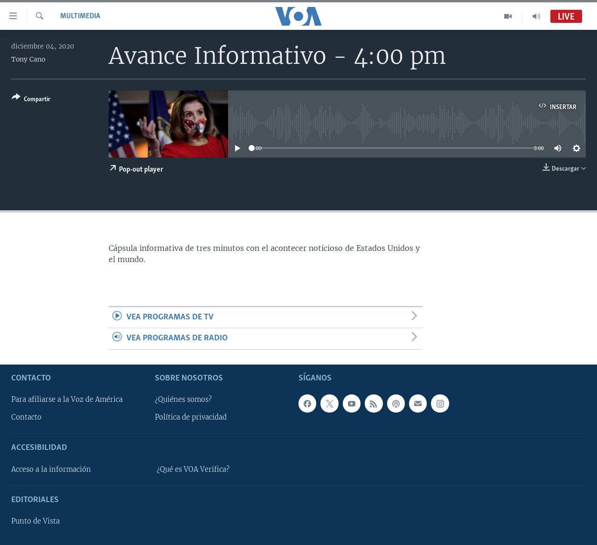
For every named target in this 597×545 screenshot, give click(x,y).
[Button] (31, 100)
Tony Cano (28, 59)
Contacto (26, 417)
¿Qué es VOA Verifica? (193, 469)
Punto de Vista (35, 521)
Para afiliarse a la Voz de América (67, 399)
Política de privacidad (191, 417)
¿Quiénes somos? (183, 399)
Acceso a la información (51, 469)
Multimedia (80, 16)
